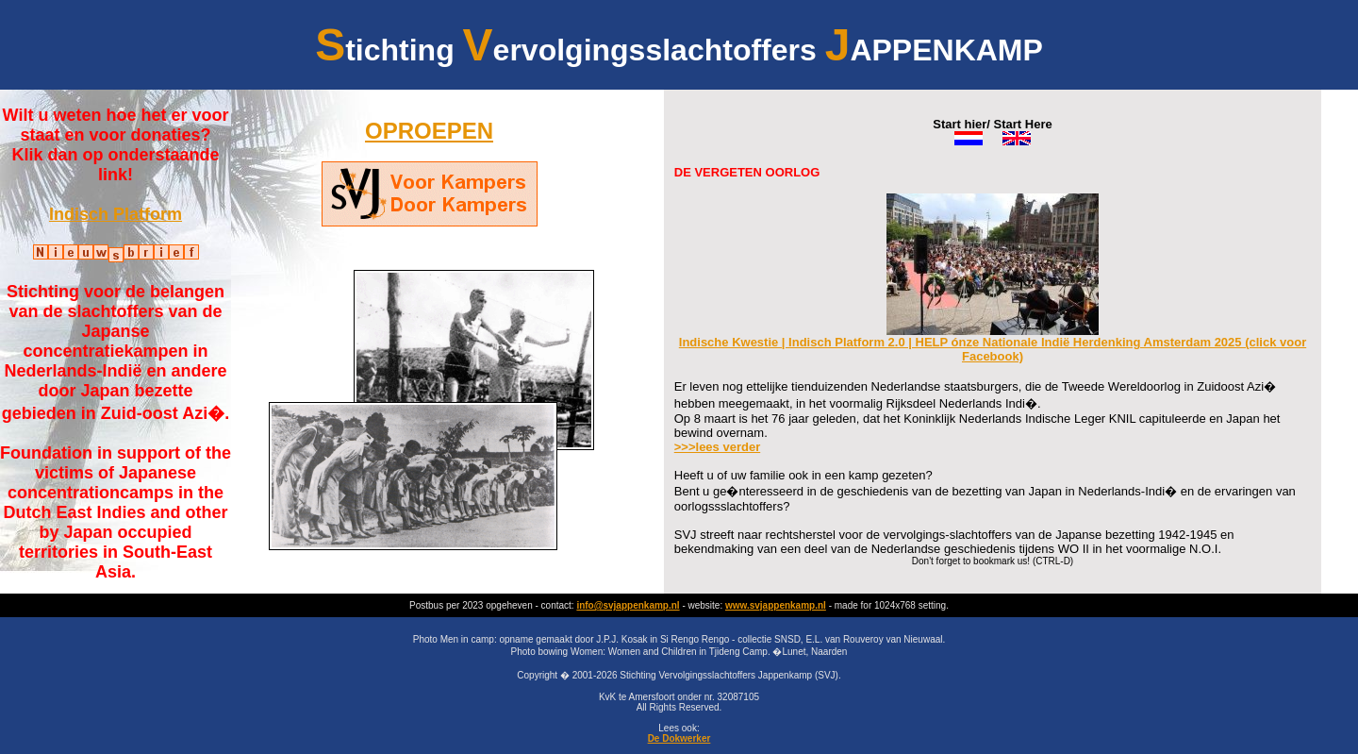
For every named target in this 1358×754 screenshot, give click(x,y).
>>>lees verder (717, 447)
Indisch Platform (115, 214)
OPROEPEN (429, 130)
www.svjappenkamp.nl (775, 605)
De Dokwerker (679, 738)
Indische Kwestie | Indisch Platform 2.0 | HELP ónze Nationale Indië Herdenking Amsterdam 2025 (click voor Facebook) (992, 343)
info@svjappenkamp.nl (627, 605)
